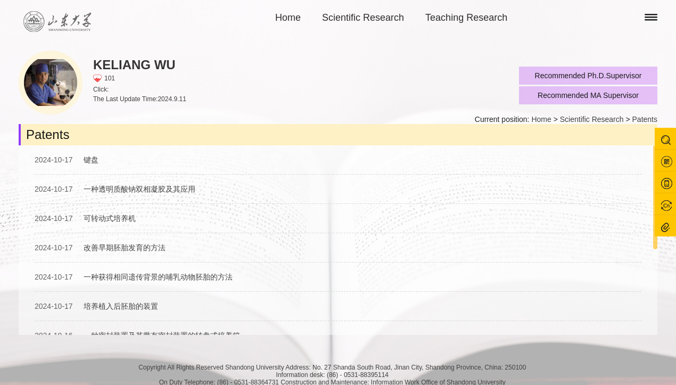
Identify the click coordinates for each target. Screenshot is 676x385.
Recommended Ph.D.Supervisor (588, 75)
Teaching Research (466, 17)
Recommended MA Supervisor (588, 95)
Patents (644, 119)
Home (288, 17)
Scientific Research (363, 17)
